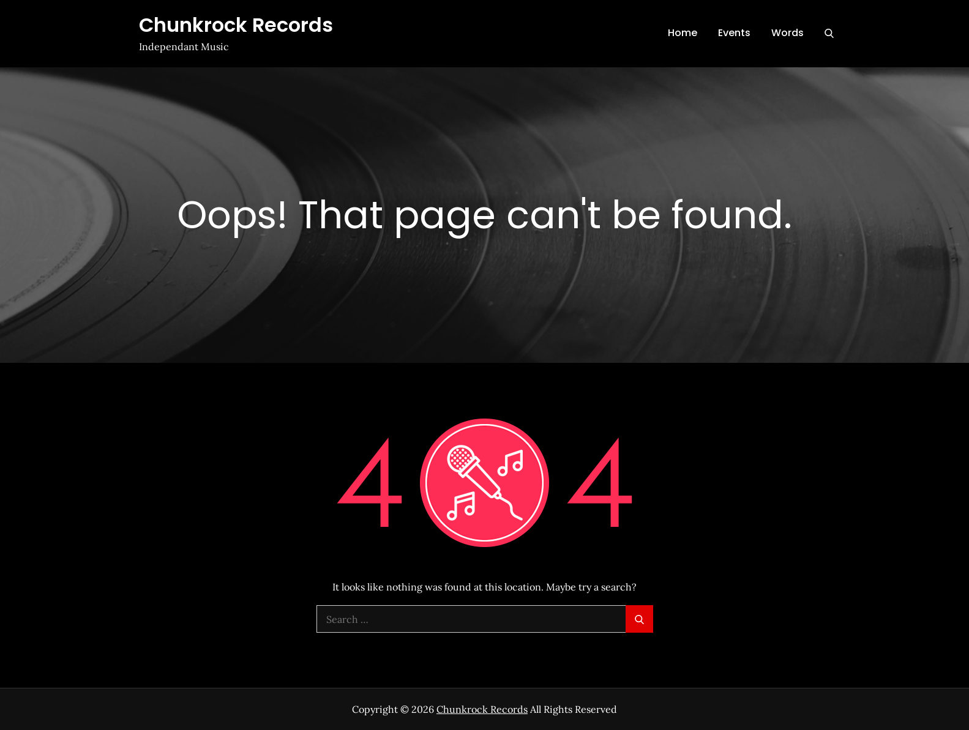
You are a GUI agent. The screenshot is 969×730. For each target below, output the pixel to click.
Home (682, 33)
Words (787, 33)
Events (734, 33)
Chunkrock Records (236, 25)
